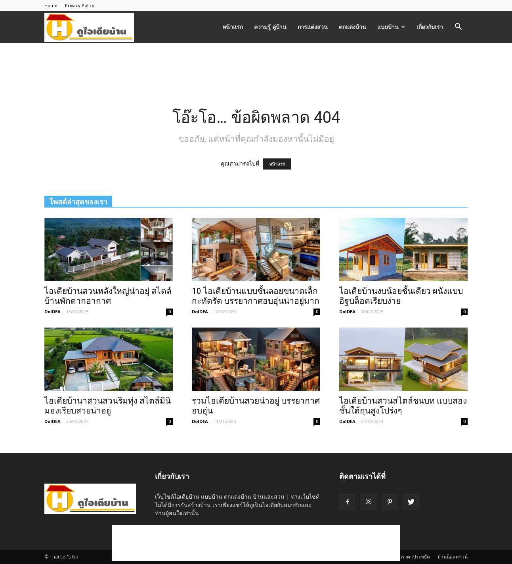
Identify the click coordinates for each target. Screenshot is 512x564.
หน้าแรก (232, 26)
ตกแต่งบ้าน (352, 26)
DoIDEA (52, 311)
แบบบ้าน (391, 26)
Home (50, 5)
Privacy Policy (79, 5)
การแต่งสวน (313, 26)
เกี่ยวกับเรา (429, 26)
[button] (458, 27)
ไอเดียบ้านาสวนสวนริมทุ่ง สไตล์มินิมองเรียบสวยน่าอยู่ (107, 405)
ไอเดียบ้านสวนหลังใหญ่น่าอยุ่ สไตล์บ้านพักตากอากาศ (108, 296)
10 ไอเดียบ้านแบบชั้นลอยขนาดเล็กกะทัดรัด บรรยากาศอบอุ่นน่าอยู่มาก (255, 296)
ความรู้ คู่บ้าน (270, 26)
